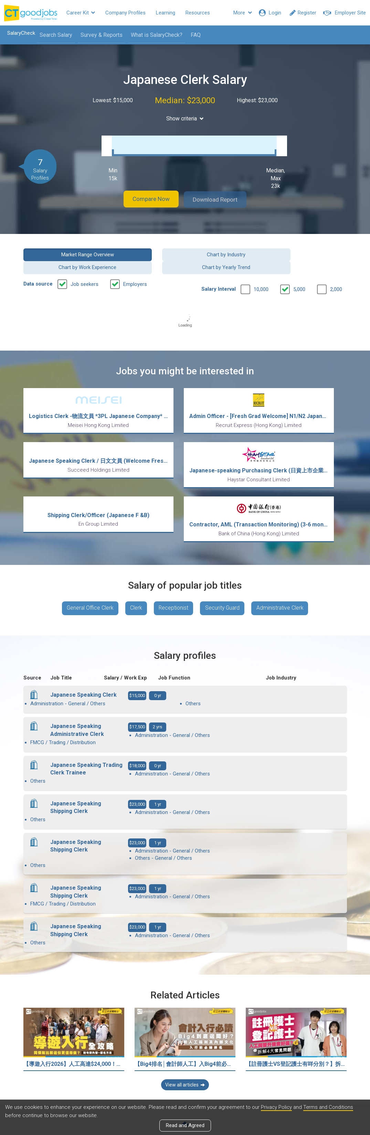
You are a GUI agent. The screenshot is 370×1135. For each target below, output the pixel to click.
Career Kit (80, 13)
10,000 (261, 274)
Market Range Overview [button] (59, 252)
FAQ (194, 35)
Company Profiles (125, 13)
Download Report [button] (219, 197)
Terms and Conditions (329, 1107)
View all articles (185, 1061)
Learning (165, 13)
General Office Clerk (87, 586)
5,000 (299, 274)
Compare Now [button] (147, 197)
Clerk (135, 586)
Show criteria (185, 118)
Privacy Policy (277, 1107)
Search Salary (54, 35)
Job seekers (84, 269)
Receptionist (174, 586)
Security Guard (224, 586)
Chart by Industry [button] (143, 252)
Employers (135, 269)
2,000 (336, 274)
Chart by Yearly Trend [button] (310, 252)
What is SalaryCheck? (154, 35)
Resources (198, 13)
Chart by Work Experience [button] (227, 252)
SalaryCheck (19, 33)
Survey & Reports (99, 35)
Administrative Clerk (284, 586)
